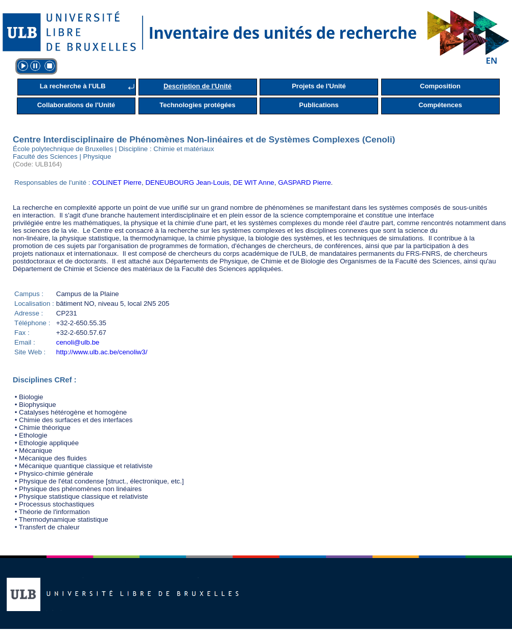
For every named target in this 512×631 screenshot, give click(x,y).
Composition (440, 86)
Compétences (440, 105)
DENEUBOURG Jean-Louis (187, 182)
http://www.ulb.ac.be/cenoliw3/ (102, 352)
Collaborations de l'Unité (76, 105)
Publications (318, 105)
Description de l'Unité (197, 86)
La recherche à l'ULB (73, 86)
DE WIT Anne (253, 182)
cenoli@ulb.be (78, 342)
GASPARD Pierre (304, 182)
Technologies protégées (197, 105)
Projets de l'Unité (319, 86)
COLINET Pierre (117, 182)
